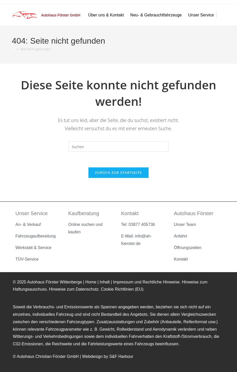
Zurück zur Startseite (118, 172)
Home (91, 282)
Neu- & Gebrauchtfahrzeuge (157, 15)
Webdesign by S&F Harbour (107, 356)
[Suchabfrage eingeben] (118, 146)
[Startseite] (13, 49)
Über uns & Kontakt (107, 15)
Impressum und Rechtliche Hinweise (146, 282)
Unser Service (202, 15)
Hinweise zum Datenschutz (74, 289)
